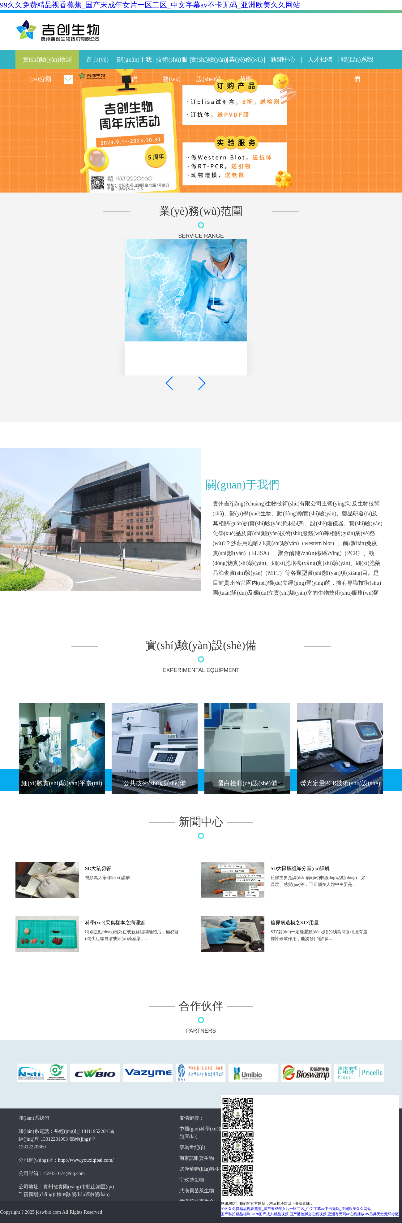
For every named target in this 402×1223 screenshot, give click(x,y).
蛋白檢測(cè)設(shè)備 (247, 783)
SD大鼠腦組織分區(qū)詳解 (300, 868)
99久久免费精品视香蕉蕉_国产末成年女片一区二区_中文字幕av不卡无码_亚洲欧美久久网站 (150, 5)
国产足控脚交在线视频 (308, 1214)
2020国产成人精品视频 (270, 1214)
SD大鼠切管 (98, 868)
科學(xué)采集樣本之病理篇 (115, 922)
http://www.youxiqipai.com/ (85, 1160)
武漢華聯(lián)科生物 (202, 1169)
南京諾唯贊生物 (196, 1158)
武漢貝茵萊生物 (196, 1190)
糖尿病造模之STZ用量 (295, 922)
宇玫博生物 (191, 1179)
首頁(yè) (97, 59)
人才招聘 (320, 59)
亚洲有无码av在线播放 (345, 1214)
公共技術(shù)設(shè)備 (154, 783)
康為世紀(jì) (192, 1147)
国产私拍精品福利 (235, 1214)
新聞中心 (283, 59)
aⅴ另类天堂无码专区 (382, 1214)
